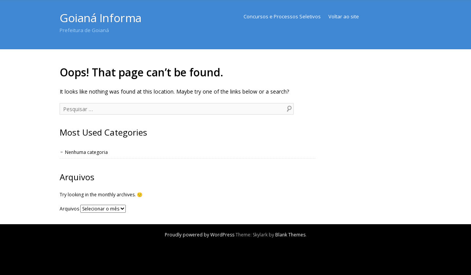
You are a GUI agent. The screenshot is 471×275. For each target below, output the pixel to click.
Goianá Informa (100, 18)
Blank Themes (290, 234)
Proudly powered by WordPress (199, 234)
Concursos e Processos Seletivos (282, 16)
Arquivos (69, 208)
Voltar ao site (343, 16)
